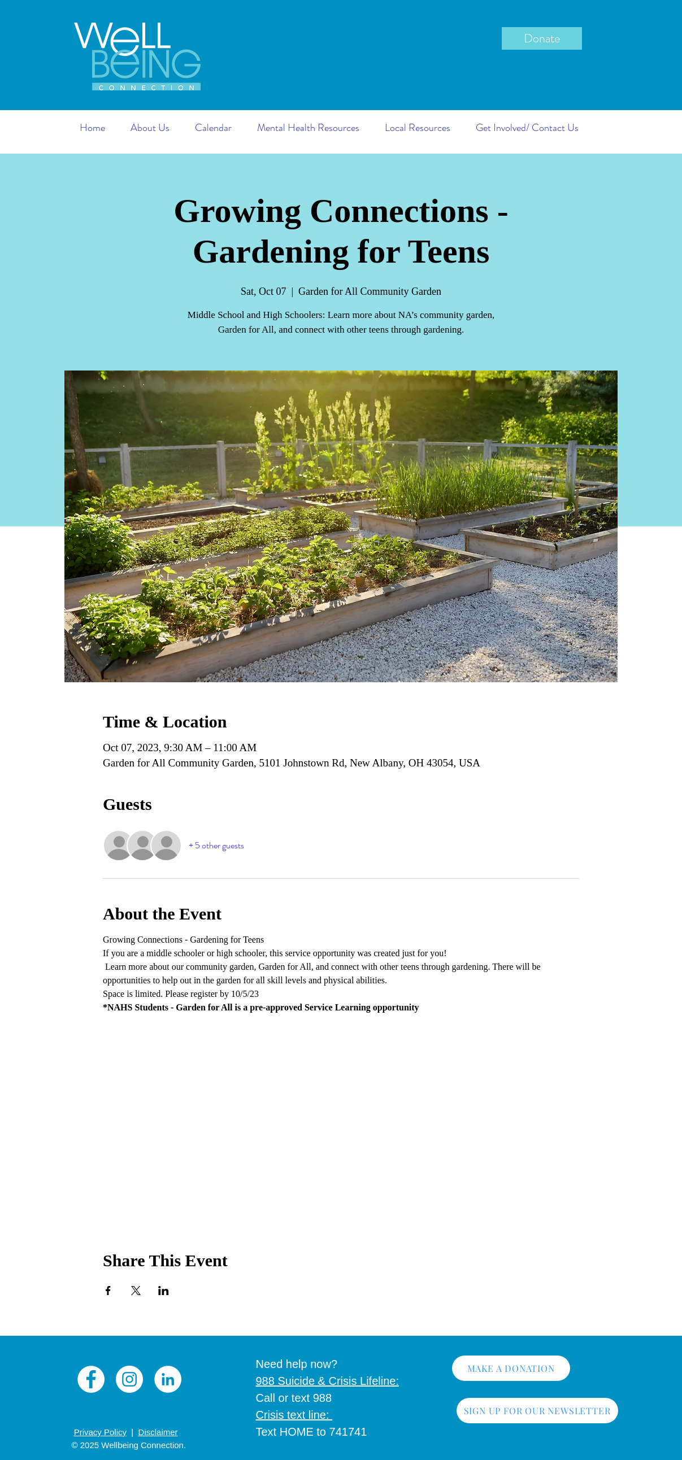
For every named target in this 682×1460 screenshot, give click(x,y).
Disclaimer (158, 1432)
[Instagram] (129, 1379)
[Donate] (542, 38)
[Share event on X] (136, 1290)
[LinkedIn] (167, 1379)
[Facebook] (91, 1379)
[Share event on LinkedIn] (163, 1290)
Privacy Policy (100, 1432)
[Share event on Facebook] (108, 1290)
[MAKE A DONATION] (511, 1368)
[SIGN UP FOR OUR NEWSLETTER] (537, 1410)
